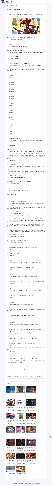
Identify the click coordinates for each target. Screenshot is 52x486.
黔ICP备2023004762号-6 (36, 483)
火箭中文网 (26, 483)
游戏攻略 (13, 5)
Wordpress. (16, 483)
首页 (11, 5)
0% (50, 436)
